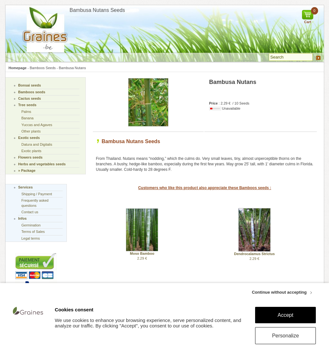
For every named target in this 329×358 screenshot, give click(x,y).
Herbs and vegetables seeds (42, 164)
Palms (26, 112)
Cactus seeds (29, 98)
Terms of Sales (33, 232)
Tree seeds (27, 105)
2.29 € (142, 254)
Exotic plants (31, 151)
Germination (31, 225)
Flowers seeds (30, 157)
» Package (27, 170)
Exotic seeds (29, 138)
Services (25, 187)
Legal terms (31, 238)
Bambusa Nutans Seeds (131, 141)
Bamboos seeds (31, 92)
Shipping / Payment (37, 194)
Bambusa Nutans (72, 68)
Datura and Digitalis (37, 144)
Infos (22, 218)
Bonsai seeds (29, 85)
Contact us (30, 212)
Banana (28, 118)
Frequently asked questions (35, 202)
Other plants (31, 131)
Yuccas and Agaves (37, 125)
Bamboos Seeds (43, 68)
